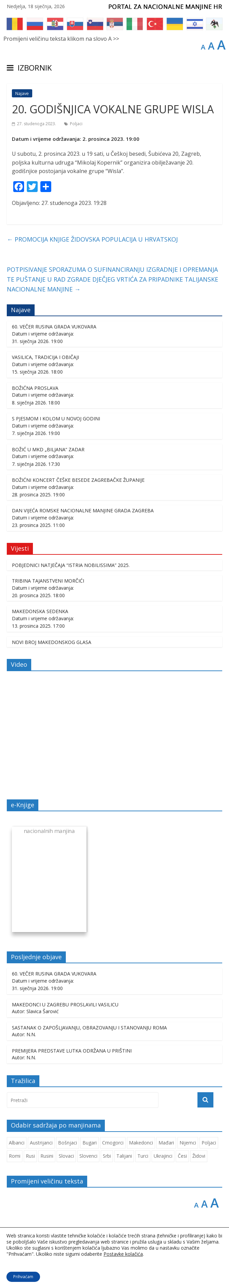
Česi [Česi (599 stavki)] (182, 1156)
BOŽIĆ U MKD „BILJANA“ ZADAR (48, 449)
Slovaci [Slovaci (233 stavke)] (66, 1156)
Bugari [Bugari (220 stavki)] (89, 1142)
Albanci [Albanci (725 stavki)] (16, 1142)
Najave (22, 93)
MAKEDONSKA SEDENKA (40, 611)
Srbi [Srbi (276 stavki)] (107, 1156)
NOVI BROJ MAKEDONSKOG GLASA (51, 642)
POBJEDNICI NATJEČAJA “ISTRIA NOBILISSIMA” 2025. (71, 565)
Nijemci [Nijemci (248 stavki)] (187, 1142)
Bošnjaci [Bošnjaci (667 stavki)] (67, 1142)
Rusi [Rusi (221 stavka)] (30, 1156)
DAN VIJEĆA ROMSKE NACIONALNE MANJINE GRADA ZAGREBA (83, 510)
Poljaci (76, 124)
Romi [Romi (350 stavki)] (14, 1156)
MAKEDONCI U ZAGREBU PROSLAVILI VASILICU (65, 1004)
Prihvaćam (23, 1277)
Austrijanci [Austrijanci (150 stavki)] (41, 1142)
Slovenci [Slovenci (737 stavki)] (88, 1156)
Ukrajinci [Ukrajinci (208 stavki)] (163, 1156)
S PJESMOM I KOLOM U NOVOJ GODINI (56, 418)
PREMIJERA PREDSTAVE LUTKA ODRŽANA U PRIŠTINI (72, 1050)
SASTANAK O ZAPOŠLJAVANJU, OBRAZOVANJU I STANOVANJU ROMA (89, 1027)
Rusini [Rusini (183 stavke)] (46, 1156)
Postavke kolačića (123, 1254)
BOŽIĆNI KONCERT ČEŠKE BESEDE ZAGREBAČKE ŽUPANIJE (78, 480)
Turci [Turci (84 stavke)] (142, 1156)
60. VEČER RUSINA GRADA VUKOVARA (54, 326)
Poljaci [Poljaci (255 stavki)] (209, 1142)
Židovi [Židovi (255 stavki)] (198, 1156)
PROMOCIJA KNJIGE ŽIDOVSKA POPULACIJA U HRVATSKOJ (92, 239)
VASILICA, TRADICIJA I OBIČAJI (45, 357)
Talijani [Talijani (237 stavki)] (124, 1156)
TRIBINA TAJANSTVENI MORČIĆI (48, 580)
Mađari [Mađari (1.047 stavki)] (166, 1142)
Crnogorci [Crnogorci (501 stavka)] (112, 1142)
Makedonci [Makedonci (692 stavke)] (141, 1142)
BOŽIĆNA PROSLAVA (35, 388)
